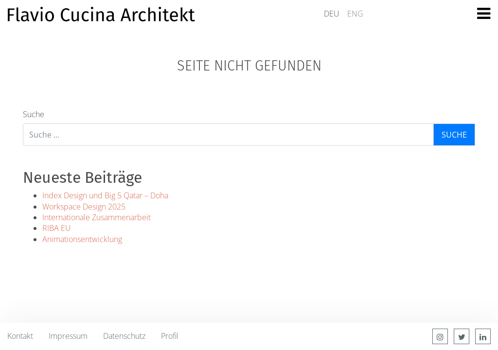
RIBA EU (56, 228)
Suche (33, 114)
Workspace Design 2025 (83, 206)
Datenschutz (124, 336)
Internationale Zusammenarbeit (96, 217)
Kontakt (20, 336)
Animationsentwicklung (82, 239)
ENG (355, 13)
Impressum (68, 336)
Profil (169, 336)
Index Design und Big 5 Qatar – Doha (105, 195)
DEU (331, 13)
